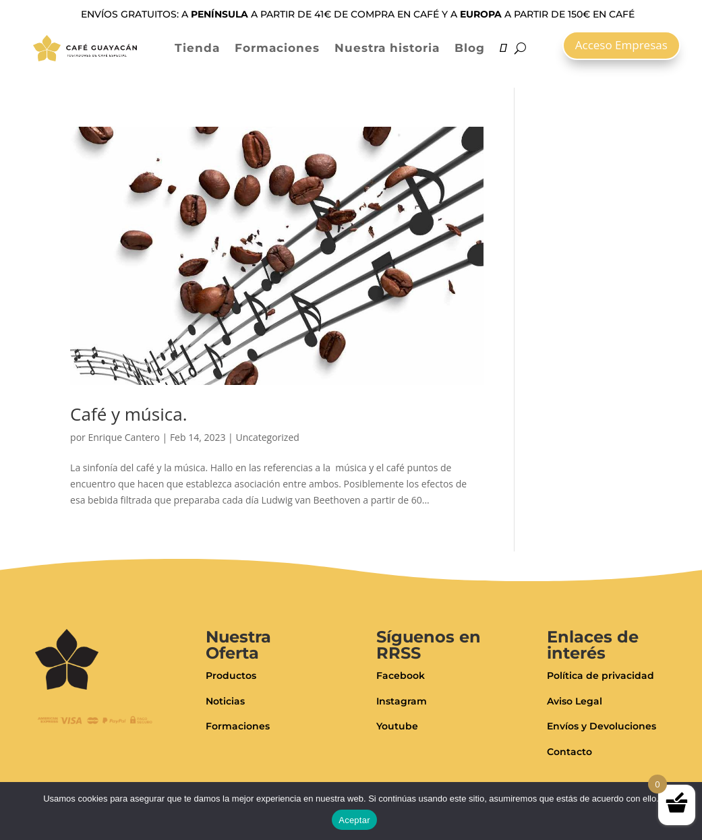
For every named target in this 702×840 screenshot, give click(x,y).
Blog (470, 48)
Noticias (225, 701)
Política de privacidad (600, 675)
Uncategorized (267, 437)
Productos (231, 675)
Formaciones (277, 48)
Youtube (397, 726)
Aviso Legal (574, 701)
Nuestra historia (387, 48)
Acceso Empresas (621, 45)
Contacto (569, 752)
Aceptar (354, 820)
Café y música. (128, 414)
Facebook (400, 675)
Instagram (401, 701)
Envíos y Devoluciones (601, 726)
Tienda (197, 48)
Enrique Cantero (123, 437)
